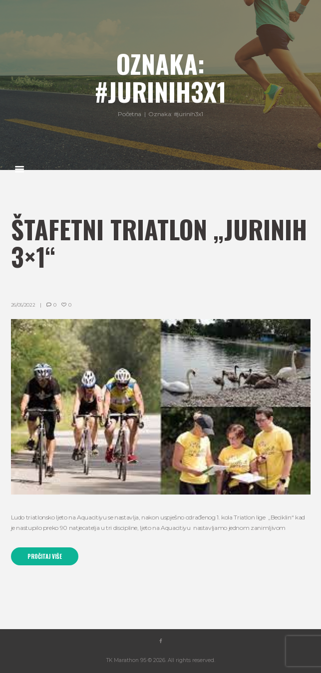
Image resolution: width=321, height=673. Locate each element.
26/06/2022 (23, 305)
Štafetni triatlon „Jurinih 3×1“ (159, 242)
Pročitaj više (44, 556)
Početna (129, 114)
